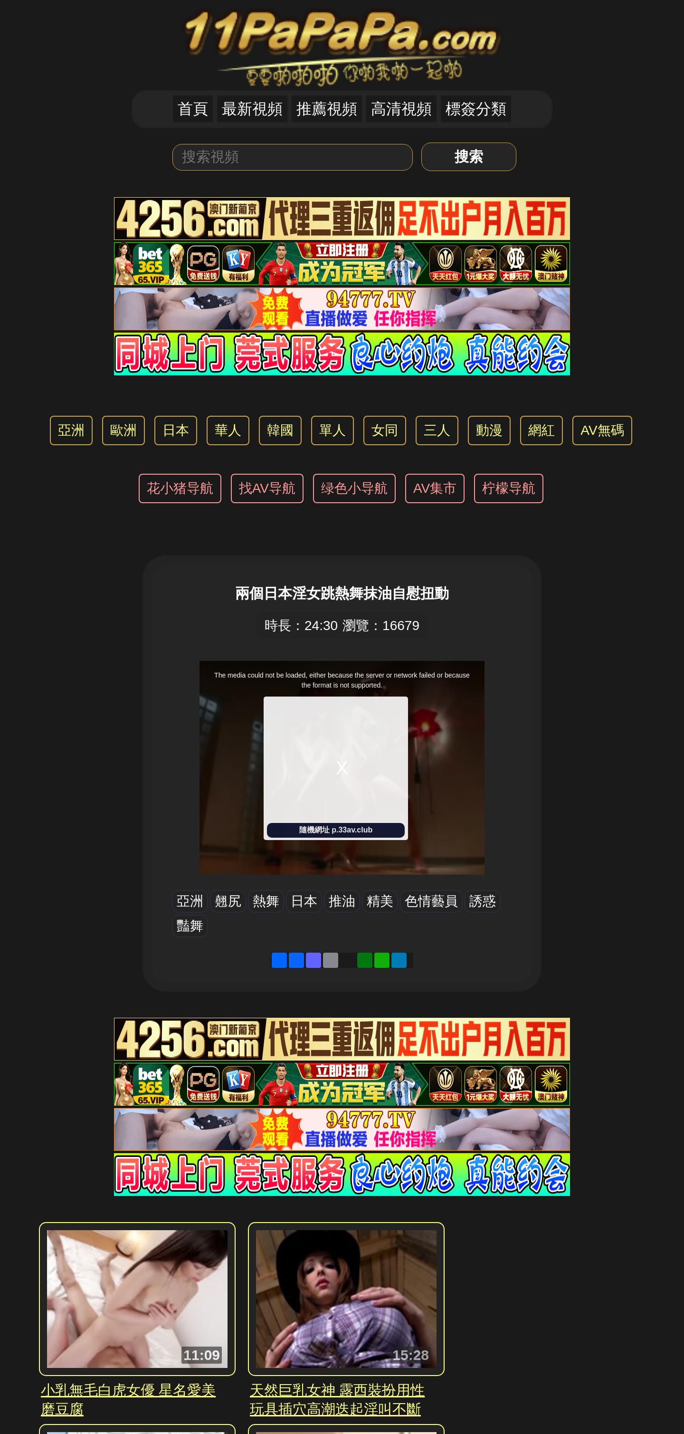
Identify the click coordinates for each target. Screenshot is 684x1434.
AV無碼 (602, 430)
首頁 (193, 108)
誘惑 (482, 901)
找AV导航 (267, 488)
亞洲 (71, 430)
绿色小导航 (354, 488)
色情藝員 (431, 901)
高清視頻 (401, 108)
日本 (175, 430)
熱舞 (266, 901)
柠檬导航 (508, 488)
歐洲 (123, 430)
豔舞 (190, 925)
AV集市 (434, 488)
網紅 (541, 430)
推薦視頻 (326, 108)
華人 (228, 430)
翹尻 (228, 901)
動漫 (489, 430)
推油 (342, 901)
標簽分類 (476, 108)
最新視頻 (252, 108)
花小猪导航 (180, 488)
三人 (437, 430)
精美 (380, 901)
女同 (384, 430)
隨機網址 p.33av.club (335, 830)
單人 (332, 430)
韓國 (280, 430)
